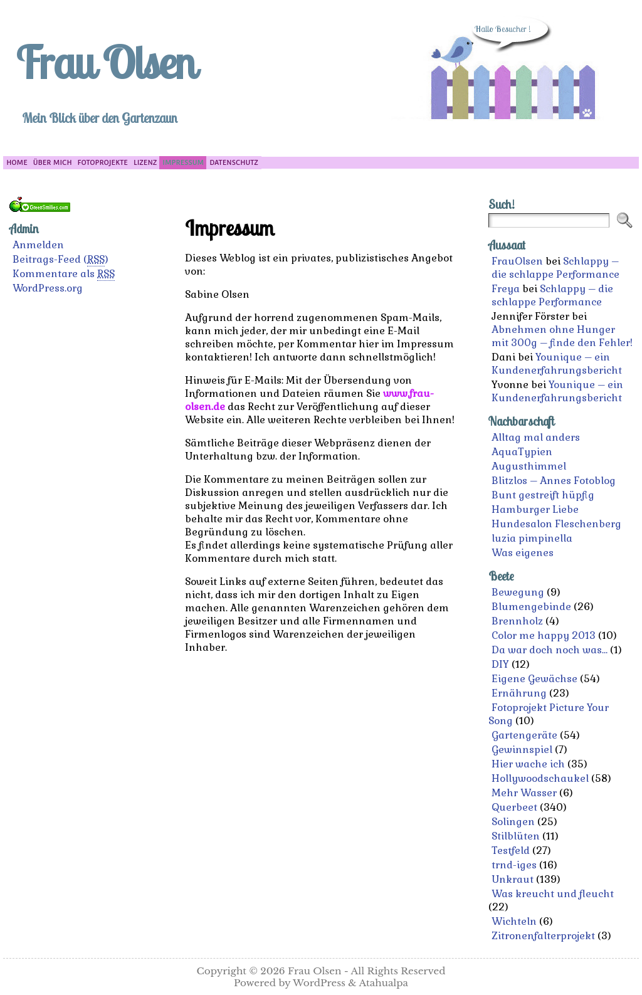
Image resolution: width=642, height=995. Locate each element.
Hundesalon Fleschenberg (556, 523)
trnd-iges (514, 864)
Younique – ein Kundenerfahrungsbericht (557, 363)
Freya (506, 288)
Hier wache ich (528, 764)
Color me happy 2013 (544, 635)
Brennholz (517, 621)
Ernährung (519, 693)
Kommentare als (64, 274)
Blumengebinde (531, 606)
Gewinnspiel (522, 749)
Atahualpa (383, 983)
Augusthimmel (529, 466)
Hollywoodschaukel (540, 778)
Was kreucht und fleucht (553, 893)
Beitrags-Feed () (60, 259)
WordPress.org (48, 288)
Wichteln (514, 921)
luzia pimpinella (532, 538)
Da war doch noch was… (550, 649)
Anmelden (38, 244)
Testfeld (511, 850)
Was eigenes (523, 552)
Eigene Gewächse (534, 678)
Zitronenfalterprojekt (543, 935)
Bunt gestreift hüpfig (543, 495)
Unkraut (513, 879)
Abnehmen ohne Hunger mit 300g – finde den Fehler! (562, 336)
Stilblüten (516, 836)
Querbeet (514, 807)
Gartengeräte (524, 735)
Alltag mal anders (536, 437)
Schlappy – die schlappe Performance (555, 268)
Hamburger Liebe (535, 509)
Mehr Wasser (524, 792)
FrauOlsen (517, 261)
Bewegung (518, 592)
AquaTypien (522, 451)
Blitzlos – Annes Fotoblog (554, 480)
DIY (500, 664)
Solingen (513, 821)
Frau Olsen (105, 62)
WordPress (319, 983)
